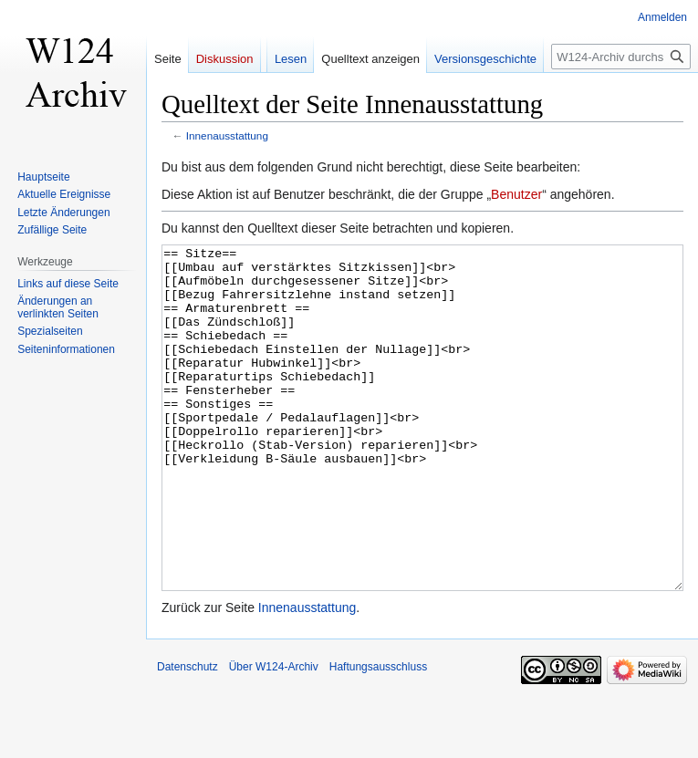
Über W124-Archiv (273, 735)
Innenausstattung (227, 135)
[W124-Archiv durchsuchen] (621, 56)
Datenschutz (187, 735)
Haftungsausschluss (378, 735)
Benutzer (516, 194)
